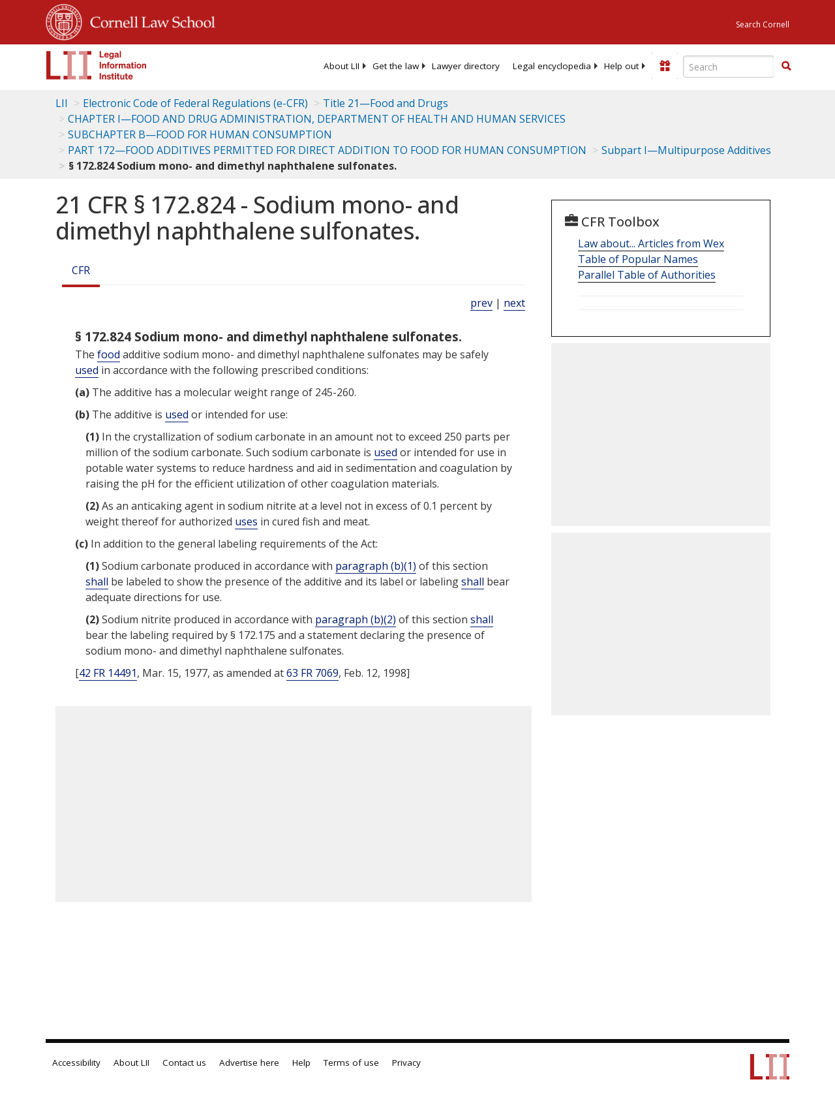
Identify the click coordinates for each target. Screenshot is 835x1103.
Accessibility (76, 1062)
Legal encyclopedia (552, 66)
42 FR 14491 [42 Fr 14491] (108, 673)
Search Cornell (762, 24)
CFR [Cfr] (81, 270)
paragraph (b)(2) (355, 619)
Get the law (395, 66)
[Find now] (786, 66)
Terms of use (351, 1062)
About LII (341, 66)
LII (61, 103)
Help (301, 1062)
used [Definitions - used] (87, 370)
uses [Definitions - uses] (246, 521)
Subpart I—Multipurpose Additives (686, 150)
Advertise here (249, 1062)
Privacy (406, 1062)
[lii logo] (96, 65)
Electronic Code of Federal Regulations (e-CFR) (195, 103)
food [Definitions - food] (108, 354)
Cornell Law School (148, 20)
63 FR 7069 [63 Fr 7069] (312, 673)
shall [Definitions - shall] (96, 581)
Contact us (184, 1062)
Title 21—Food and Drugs (385, 103)
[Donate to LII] (665, 66)
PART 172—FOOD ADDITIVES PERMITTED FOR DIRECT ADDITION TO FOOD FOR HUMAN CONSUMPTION (327, 150)
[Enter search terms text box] (728, 66)
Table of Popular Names (638, 259)
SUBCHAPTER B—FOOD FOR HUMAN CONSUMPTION (200, 134)
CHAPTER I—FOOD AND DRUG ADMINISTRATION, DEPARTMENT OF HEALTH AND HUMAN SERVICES (317, 119)
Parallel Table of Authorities (647, 275)
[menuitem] (341, 65)
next (514, 303)
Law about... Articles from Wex (651, 243)
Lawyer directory (466, 66)
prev (481, 303)
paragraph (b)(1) (375, 566)
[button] (786, 65)
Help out (621, 66)
